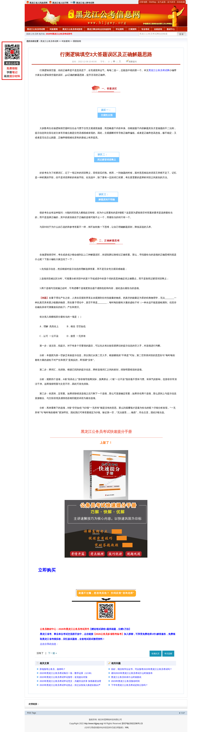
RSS (29, 713)
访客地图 (143, 2)
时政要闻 (54, 29)
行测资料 (132, 29)
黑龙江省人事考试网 (85, 3)
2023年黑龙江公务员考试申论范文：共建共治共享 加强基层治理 (70, 681)
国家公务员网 (32, 34)
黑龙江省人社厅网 (60, 3)
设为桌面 (162, 2)
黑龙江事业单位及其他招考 (99, 29)
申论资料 (120, 29)
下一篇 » (52, 653)
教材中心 (171, 29)
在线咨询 (158, 29)
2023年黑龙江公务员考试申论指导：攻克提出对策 (63, 677)
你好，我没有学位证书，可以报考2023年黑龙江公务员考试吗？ (141, 669)
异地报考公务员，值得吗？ (52, 669)
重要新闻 (77, 41)
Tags (34, 713)
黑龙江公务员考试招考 (72, 29)
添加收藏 (181, 2)
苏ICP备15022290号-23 (132, 723)
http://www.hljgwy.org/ (93, 723)
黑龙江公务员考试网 (36, 29)
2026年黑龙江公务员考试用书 (59, 34)
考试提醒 (168, 653)
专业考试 (145, 29)
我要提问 (133, 61)
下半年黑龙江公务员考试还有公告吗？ (129, 685)
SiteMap (152, 2)
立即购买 (47, 570)
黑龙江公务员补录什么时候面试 (126, 677)
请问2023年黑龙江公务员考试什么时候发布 (132, 673)
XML (127, 727)
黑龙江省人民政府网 (38, 3)
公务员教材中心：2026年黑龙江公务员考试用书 (85, 629)
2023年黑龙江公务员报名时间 (125, 681)
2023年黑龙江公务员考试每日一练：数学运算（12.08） (66, 673)
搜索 (181, 34)
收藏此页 (155, 653)
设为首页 (171, 2)
